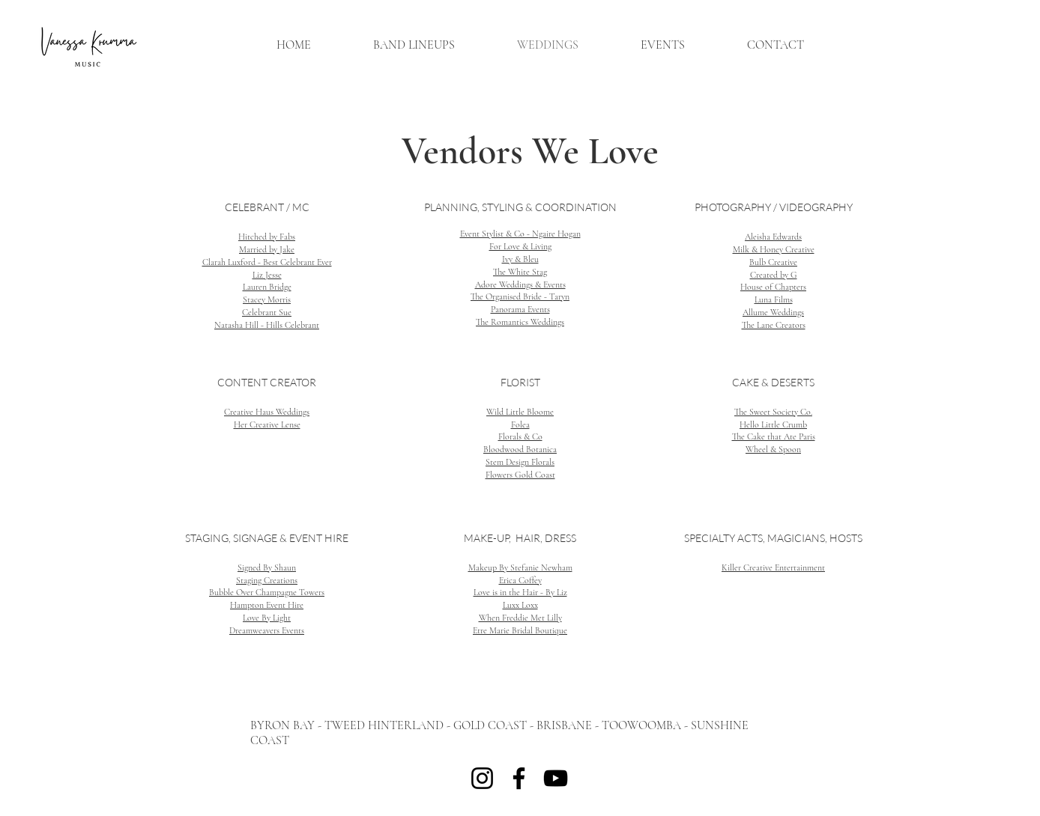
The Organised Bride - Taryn (520, 296)
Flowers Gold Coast (520, 474)
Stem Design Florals (520, 462)
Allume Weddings (773, 312)
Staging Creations (266, 580)
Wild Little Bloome (520, 412)
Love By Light (267, 617)
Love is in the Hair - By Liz (520, 592)
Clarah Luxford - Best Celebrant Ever (267, 262)
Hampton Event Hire (266, 605)
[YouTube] (555, 778)
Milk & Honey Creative (773, 249)
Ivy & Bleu (520, 259)
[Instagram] (482, 778)
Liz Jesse (267, 275)
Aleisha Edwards (773, 236)
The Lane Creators (773, 325)
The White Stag (520, 272)
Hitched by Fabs (266, 236)
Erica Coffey (520, 580)
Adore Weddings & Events (520, 284)
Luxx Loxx (520, 605)
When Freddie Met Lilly (520, 617)
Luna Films (774, 299)
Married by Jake (266, 249)
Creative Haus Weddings (266, 412)
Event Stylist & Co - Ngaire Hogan (520, 233)
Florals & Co (520, 436)
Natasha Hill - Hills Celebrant (266, 325)
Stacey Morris (267, 299)
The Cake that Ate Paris (773, 436)
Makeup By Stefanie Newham (520, 567)
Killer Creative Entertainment (773, 567)
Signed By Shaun (267, 567)
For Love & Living (520, 246)
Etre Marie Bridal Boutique (520, 630)
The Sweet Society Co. (773, 412)
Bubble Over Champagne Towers (266, 592)
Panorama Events (520, 309)
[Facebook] (518, 778)
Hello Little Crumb (773, 424)
